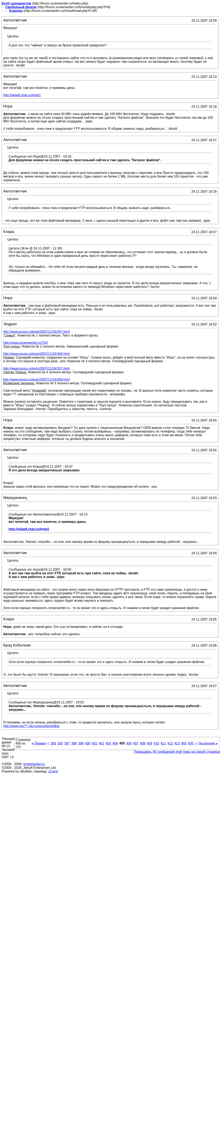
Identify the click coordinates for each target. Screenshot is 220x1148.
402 (101, 743)
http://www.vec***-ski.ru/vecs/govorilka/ (31, 726)
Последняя (208, 743)
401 (94, 743)
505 (190, 743)
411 (163, 743)
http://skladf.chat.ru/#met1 (22, 95)
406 (129, 743)
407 (136, 743)
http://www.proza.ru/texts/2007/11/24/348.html (36, 353)
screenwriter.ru (34, 764)
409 (149, 743)
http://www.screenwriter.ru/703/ (25, 342)
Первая (39, 743)
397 (67, 743)
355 (60, 743)
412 (170, 743)
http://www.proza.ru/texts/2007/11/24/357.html (36, 368)
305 (53, 743)
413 (177, 743)
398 (74, 743)
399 (81, 743)
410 (156, 743)
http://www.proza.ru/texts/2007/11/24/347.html (36, 331)
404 (115, 743)
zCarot (53, 771)
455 (184, 743)
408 (142, 743)
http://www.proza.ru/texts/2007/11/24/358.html (36, 379)
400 (88, 743)
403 (108, 743)
